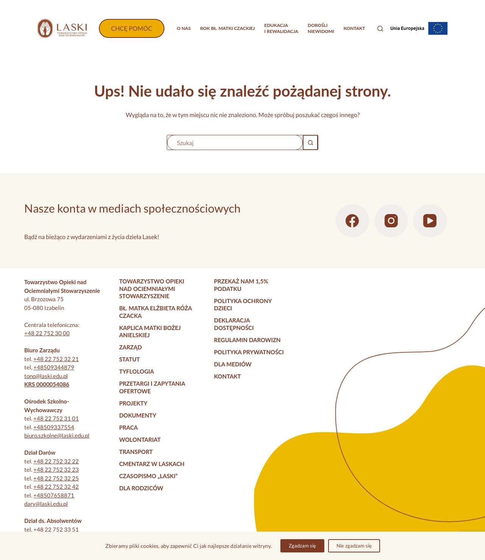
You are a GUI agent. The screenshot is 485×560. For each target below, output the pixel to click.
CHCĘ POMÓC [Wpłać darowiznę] (131, 28)
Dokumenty (137, 415)
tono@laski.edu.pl (46, 375)
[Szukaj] (380, 28)
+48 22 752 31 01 (56, 418)
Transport (136, 451)
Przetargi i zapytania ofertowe (152, 387)
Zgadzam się (302, 546)
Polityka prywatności (249, 352)
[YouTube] (430, 221)
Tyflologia (136, 371)
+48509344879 (53, 367)
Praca (128, 427)
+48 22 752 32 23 (56, 469)
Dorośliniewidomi (321, 28)
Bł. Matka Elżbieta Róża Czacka (155, 312)
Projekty (133, 403)
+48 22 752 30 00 (47, 333)
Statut (129, 359)
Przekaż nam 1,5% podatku (241, 285)
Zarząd (130, 347)
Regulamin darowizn (247, 339)
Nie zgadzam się (354, 546)
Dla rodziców (141, 488)
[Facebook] (352, 221)
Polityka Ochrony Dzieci (243, 304)
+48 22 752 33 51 (56, 529)
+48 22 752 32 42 (56, 486)
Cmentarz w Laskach (152, 463)
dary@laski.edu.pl (46, 503)
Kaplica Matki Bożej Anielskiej (150, 331)
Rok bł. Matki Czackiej (227, 28)
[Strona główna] (62, 28)
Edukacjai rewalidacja (281, 28)
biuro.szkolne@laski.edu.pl (56, 435)
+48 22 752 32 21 (56, 358)
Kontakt (354, 28)
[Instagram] (391, 221)
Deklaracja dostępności (234, 324)
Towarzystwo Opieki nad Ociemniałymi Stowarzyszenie (151, 288)
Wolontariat (140, 439)
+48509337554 (53, 427)
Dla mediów (233, 364)
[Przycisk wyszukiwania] (310, 142)
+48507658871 (53, 495)
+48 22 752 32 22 (56, 461)
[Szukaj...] (235, 142)
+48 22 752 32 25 (56, 478)
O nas (184, 28)
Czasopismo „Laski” (148, 475)
